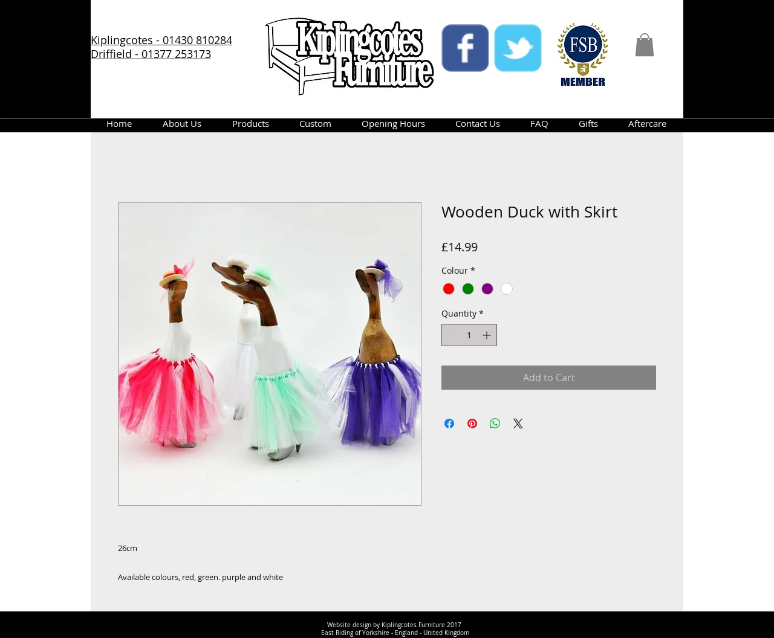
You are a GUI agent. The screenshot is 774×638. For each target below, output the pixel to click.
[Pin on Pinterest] (472, 423)
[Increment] (487, 335)
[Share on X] (518, 423)
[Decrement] (450, 335)
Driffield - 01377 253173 (151, 54)
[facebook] (465, 48)
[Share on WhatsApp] (495, 423)
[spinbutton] (469, 335)
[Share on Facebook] (449, 423)
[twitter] (518, 48)
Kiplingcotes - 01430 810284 (161, 40)
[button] (644, 44)
